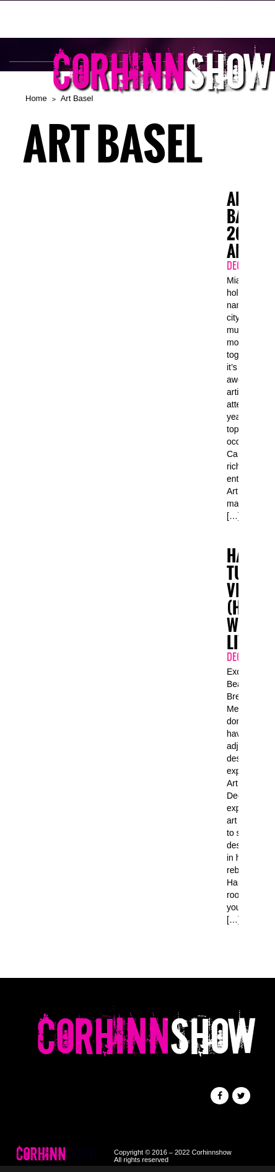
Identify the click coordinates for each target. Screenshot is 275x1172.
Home (36, 98)
